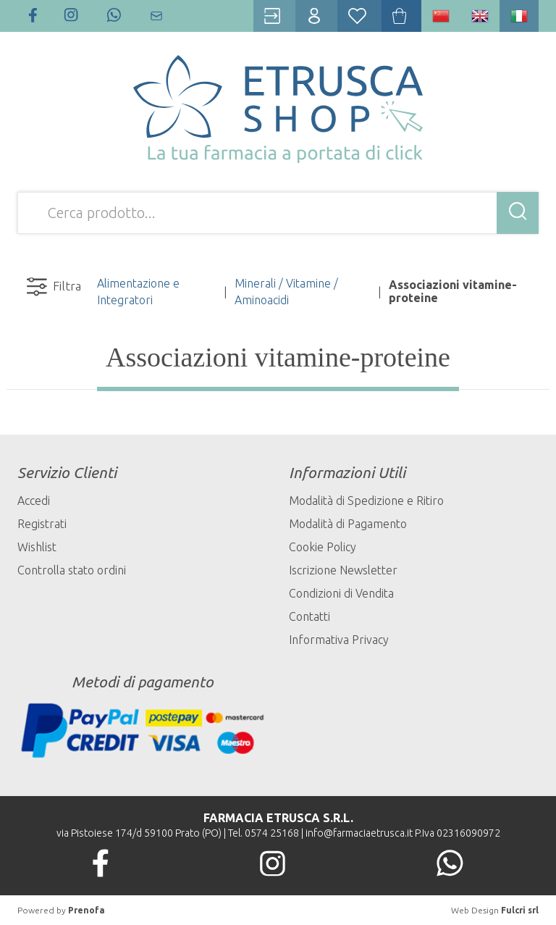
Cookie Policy (322, 546)
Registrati (42, 523)
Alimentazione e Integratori (138, 291)
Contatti (309, 616)
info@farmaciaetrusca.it (359, 833)
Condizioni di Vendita (341, 593)
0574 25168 (272, 833)
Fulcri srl (520, 910)
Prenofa (86, 910)
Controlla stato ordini (71, 570)
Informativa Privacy (339, 639)
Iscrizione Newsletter (343, 570)
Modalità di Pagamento (348, 523)
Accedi (33, 500)
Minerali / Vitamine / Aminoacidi (286, 291)
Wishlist (36, 546)
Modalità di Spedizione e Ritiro (366, 500)
